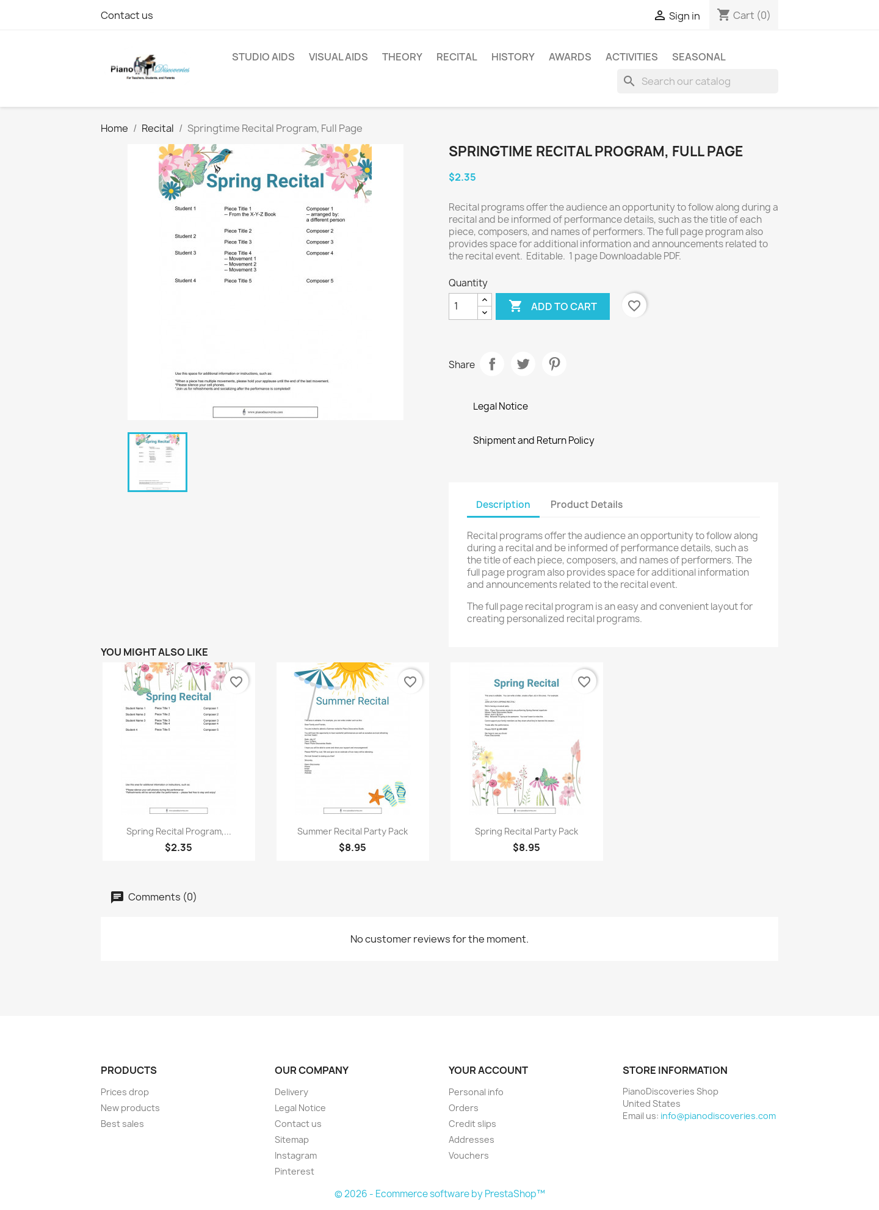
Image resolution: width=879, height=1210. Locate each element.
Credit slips (472, 1123)
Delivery (291, 1092)
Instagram (296, 1155)
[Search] (697, 81)
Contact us (127, 15)
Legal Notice (300, 1108)
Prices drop (125, 1092)
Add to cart (552, 306)
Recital (456, 56)
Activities (632, 56)
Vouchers (469, 1155)
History (513, 56)
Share (492, 364)
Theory (402, 56)
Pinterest (554, 364)
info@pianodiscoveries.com (718, 1115)
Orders (464, 1108)
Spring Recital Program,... (178, 831)
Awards (570, 56)
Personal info (476, 1092)
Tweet (523, 364)
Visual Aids (338, 56)
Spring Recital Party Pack (526, 831)
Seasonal (699, 56)
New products (130, 1108)
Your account (488, 1070)
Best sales (122, 1123)
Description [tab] (503, 504)
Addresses (471, 1139)
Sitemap (292, 1139)
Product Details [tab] (587, 504)
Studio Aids (263, 56)
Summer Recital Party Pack (352, 831)
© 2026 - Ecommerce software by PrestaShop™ (440, 1193)
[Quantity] (463, 306)
